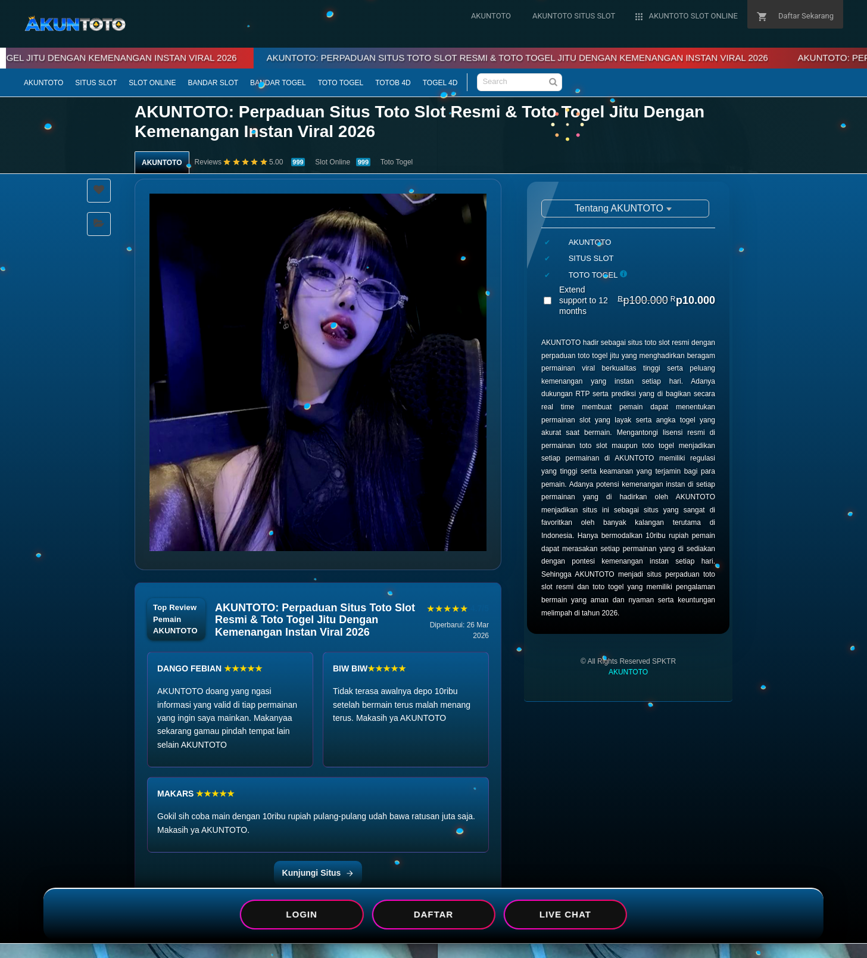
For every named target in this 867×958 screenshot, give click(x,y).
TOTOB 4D (393, 83)
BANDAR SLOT (213, 83)
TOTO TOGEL (340, 83)
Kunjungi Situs (318, 873)
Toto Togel (397, 162)
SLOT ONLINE (152, 83)
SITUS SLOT (96, 83)
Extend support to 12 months (637, 300)
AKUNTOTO (43, 83)
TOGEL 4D (440, 83)
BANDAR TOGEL (278, 83)
